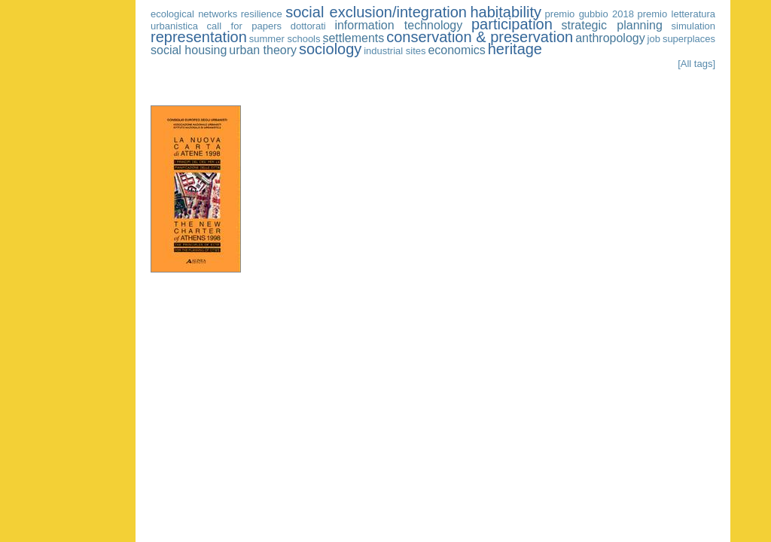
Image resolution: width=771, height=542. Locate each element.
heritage (515, 49)
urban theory (263, 50)
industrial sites (394, 50)
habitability (506, 12)
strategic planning (612, 25)
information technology (398, 25)
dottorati (308, 26)
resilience (261, 14)
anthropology (610, 38)
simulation (694, 26)
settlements (353, 38)
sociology (330, 49)
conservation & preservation (479, 37)
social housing (189, 50)
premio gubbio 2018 (589, 14)
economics (456, 50)
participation (512, 24)
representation (199, 37)
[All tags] (696, 63)
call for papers (244, 26)
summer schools (285, 38)
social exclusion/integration (376, 12)
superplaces (689, 38)
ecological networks (194, 14)
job (654, 38)
